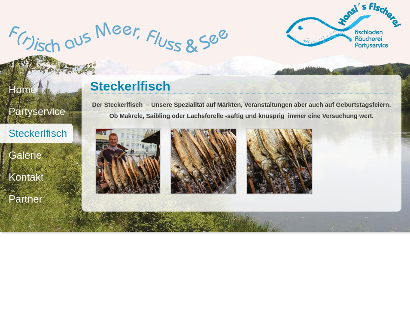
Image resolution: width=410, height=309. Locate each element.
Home (22, 89)
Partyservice (37, 111)
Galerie (25, 155)
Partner (26, 199)
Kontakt (26, 177)
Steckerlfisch (38, 133)
